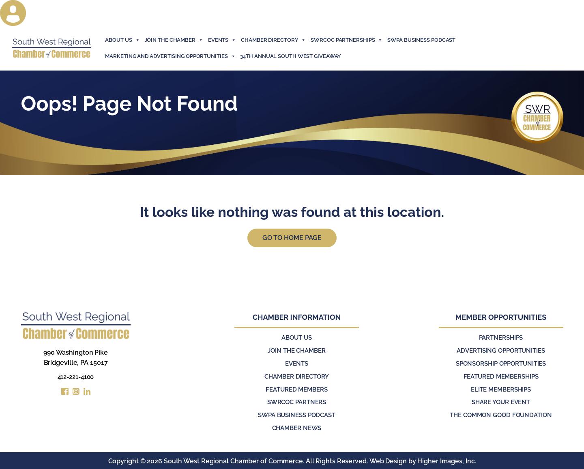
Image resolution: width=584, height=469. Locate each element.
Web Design (387, 460)
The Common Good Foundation (501, 414)
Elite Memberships (500, 389)
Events (296, 364)
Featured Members (296, 389)
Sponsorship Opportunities (501, 364)
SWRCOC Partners (296, 402)
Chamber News (297, 427)
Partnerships (501, 339)
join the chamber (174, 40)
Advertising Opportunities (501, 351)
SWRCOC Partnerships (346, 40)
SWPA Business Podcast (421, 40)
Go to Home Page (292, 238)
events (222, 40)
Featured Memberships (501, 377)
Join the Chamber (296, 351)
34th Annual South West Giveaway (290, 56)
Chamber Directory (273, 40)
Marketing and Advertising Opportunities (170, 56)
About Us (122, 40)
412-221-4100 (76, 378)
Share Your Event (500, 402)
